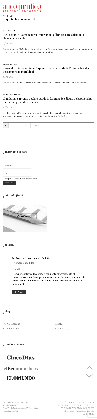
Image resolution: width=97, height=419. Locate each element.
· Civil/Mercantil (12, 323)
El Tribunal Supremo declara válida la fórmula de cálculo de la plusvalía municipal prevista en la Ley (47, 100)
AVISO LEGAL (77, 408)
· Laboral (58, 323)
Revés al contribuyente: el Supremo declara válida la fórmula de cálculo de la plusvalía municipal (47, 70)
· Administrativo (11, 328)
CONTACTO (89, 408)
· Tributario (61, 328)
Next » (36, 125)
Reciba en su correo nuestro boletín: (31, 258)
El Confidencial (11, 31)
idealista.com (10, 64)
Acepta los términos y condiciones (20, 178)
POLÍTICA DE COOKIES (71, 402)
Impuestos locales (13, 94)
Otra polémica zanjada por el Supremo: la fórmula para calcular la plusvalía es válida (43, 36)
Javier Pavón (75, 411)
